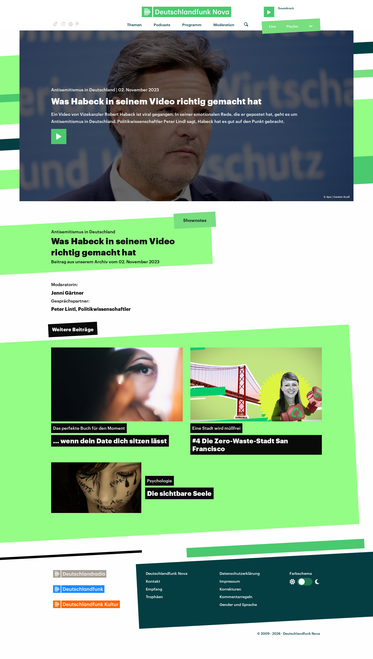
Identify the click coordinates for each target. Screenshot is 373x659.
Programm (191, 24)
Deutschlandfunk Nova (166, 573)
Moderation (223, 24)
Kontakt (153, 581)
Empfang (154, 589)
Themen (134, 24)
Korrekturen (230, 589)
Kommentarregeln (236, 596)
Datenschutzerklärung (240, 573)
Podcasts (162, 24)
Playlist (292, 26)
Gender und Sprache (238, 604)
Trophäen (154, 596)
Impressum (230, 581)
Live (272, 26)
